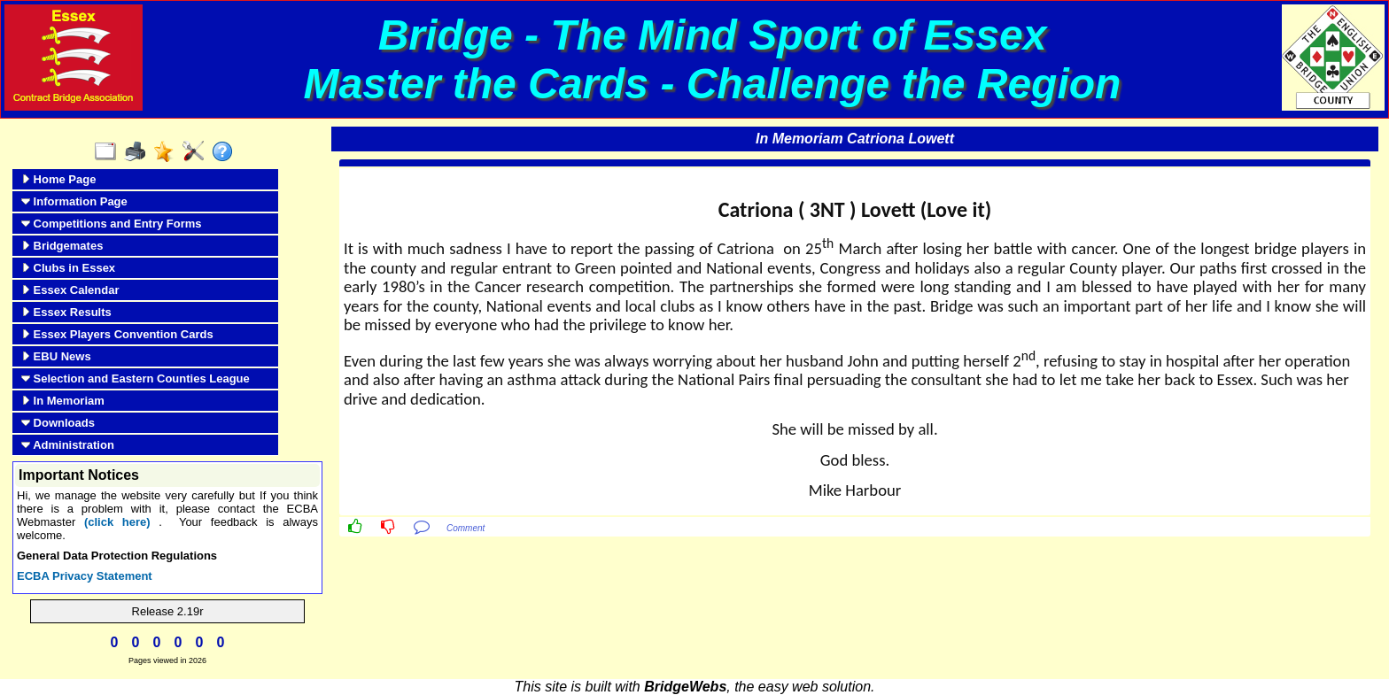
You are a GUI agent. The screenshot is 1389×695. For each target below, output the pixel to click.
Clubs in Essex (68, 267)
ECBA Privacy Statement (84, 576)
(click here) (117, 522)
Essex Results (66, 312)
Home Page (58, 179)
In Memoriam (63, 400)
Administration (67, 445)
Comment (465, 528)
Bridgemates (62, 245)
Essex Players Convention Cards (117, 334)
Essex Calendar (70, 290)
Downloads (58, 422)
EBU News (56, 356)
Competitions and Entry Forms (111, 223)
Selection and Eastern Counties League (135, 378)
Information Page (74, 201)
